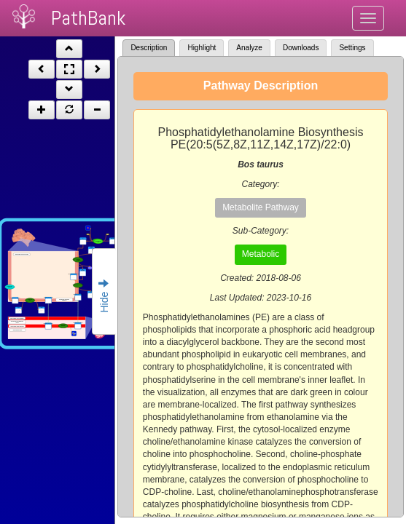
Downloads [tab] (301, 48)
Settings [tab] (352, 48)
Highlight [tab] (201, 48)
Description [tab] (148, 48)
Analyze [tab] (249, 48)
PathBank (88, 18)
